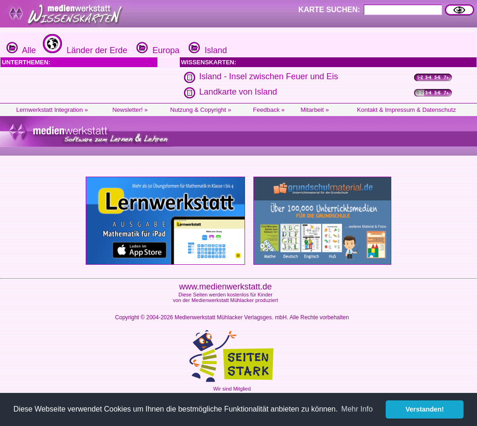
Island (206, 50)
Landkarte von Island (238, 91)
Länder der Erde (84, 50)
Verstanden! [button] (425, 409)
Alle (21, 50)
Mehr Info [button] (357, 409)
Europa (156, 50)
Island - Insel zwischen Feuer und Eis (268, 76)
